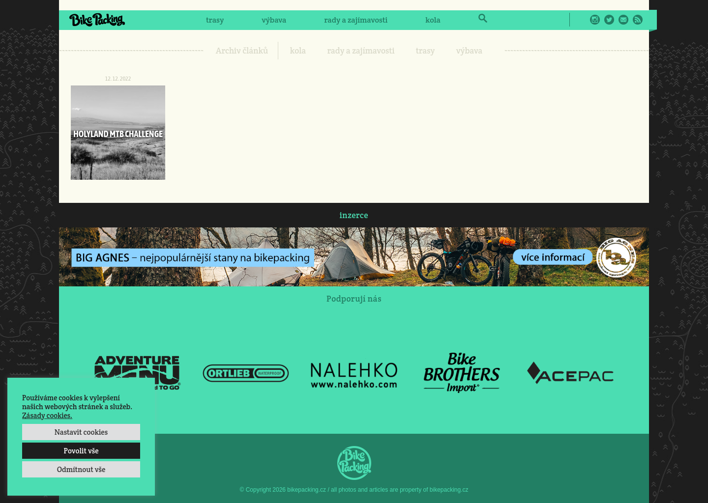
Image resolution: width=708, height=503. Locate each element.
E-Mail (623, 20)
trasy (215, 20)
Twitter (609, 20)
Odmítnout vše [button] (81, 469)
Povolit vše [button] (80, 450)
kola (433, 20)
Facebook (581, 20)
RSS (638, 20)
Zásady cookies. (47, 415)
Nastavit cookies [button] (81, 432)
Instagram (595, 20)
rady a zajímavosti (356, 20)
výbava (274, 20)
